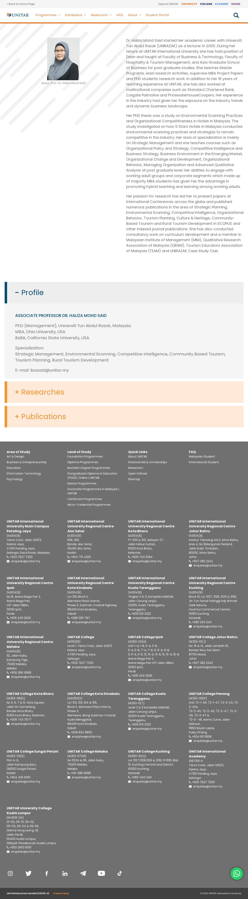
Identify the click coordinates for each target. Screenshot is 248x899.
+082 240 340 (200, 622)
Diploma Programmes (82, 462)
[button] (59, 15)
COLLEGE (206, 4)
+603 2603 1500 (19, 847)
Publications (43, 416)
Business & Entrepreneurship (27, 462)
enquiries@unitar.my (23, 561)
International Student (204, 462)
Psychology (15, 479)
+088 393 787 (78, 618)
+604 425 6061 (18, 777)
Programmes (49, 15)
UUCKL (236, 4)
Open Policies (137, 473)
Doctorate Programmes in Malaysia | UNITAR (93, 491)
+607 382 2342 (201, 561)
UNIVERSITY (189, 4)
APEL (120, 15)
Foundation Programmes (85, 456)
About (136, 15)
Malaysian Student (202, 456)
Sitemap (134, 479)
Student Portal (157, 15)
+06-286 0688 (79, 773)
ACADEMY (222, 4)
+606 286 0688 (19, 673)
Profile (32, 292)
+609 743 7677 (19, 720)
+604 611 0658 (200, 737)
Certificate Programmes (84, 499)
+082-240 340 (140, 777)
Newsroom (102, 15)
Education (14, 468)
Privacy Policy (61, 893)
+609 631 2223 (139, 614)
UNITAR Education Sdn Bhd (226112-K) (28, 893)
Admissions (77, 15)
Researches (42, 392)
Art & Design (15, 456)
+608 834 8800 (79, 732)
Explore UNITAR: (169, 4)
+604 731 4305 (79, 557)
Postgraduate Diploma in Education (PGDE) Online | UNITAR (92, 475)
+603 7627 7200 (20, 557)
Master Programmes (81, 483)
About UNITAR (137, 456)
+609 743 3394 (140, 557)
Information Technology (24, 473)
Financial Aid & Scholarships (147, 462)
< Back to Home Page (21, 4)
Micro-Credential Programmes (89, 505)
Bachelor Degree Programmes (88, 468)
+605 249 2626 (19, 618)
